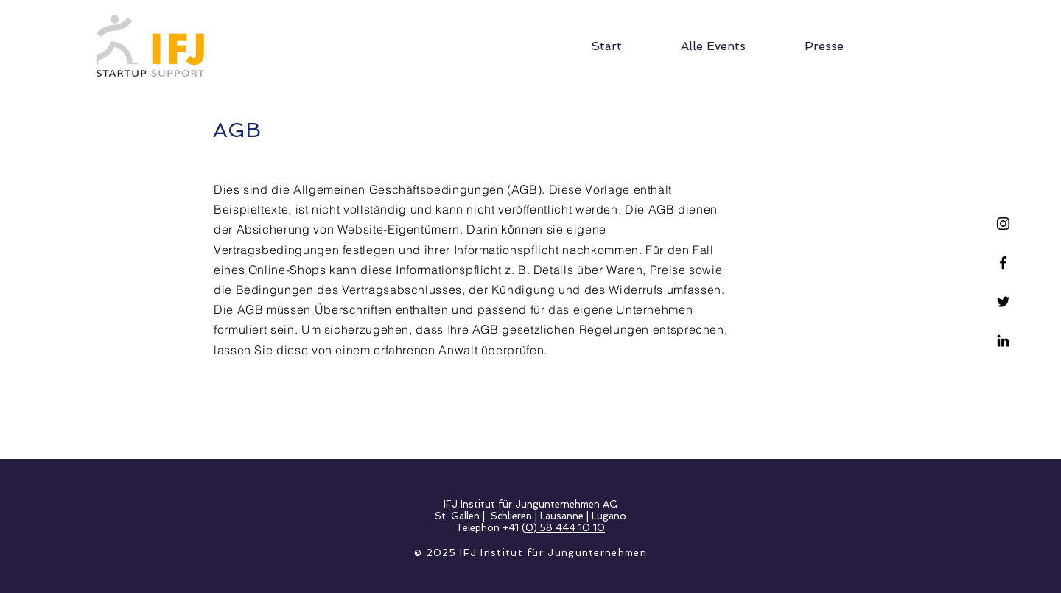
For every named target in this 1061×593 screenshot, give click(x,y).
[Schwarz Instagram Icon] (1003, 223)
